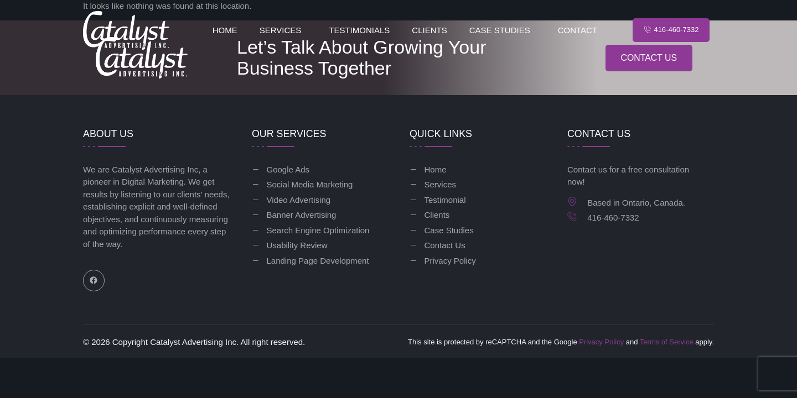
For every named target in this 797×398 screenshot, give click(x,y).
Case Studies (499, 30)
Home (225, 30)
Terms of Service (667, 342)
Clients (429, 30)
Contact (577, 30)
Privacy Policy (601, 342)
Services (281, 30)
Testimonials (359, 30)
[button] (283, 30)
